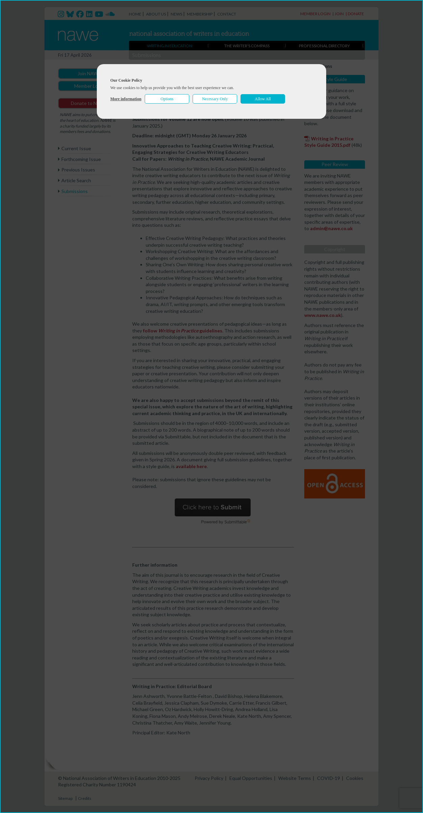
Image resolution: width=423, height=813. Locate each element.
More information (125, 99)
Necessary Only (215, 99)
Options (167, 99)
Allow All (263, 99)
